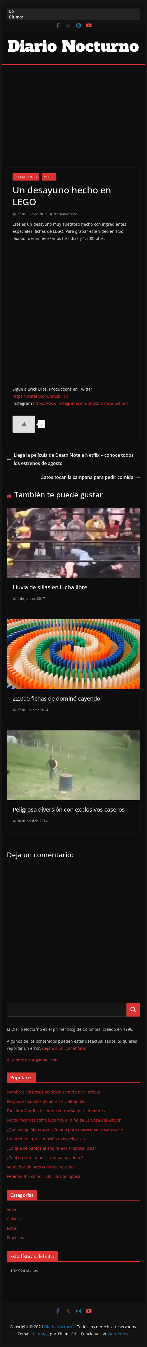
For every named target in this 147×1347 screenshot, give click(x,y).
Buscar (133, 1010)
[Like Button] (24, 424)
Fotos (12, 1228)
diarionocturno (65, 213)
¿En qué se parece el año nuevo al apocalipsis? (51, 1148)
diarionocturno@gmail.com (33, 1060)
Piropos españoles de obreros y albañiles (46, 1101)
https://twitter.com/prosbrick (40, 396)
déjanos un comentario (64, 1048)
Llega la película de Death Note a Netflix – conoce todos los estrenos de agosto (70, 459)
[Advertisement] (73, 108)
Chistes (14, 1219)
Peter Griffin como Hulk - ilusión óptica (43, 1176)
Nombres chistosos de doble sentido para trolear (54, 1092)
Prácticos (15, 1237)
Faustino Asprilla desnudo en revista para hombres (56, 1110)
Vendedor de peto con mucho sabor (41, 1167)
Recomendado (26, 177)
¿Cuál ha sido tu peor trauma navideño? (45, 1157)
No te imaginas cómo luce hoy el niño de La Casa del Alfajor (64, 1120)
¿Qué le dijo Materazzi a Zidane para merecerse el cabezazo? (65, 1129)
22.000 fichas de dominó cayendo (56, 698)
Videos (49, 177)
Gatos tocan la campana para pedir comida (90, 477)
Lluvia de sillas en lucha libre (50, 587)
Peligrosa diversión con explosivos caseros (69, 809)
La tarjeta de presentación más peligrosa (46, 1138)
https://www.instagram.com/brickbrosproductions (80, 403)
